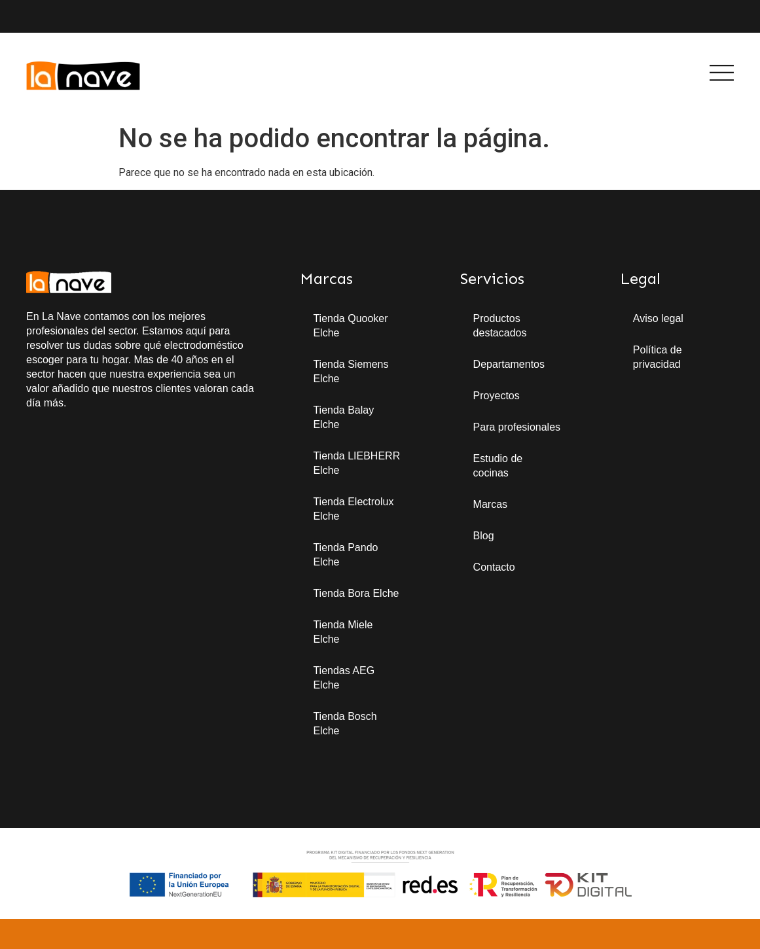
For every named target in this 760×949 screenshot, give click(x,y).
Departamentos (509, 364)
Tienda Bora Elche (356, 593)
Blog (483, 535)
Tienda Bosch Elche (344, 723)
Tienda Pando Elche (345, 554)
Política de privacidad (657, 357)
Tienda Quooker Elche (350, 325)
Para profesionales (516, 427)
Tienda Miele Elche (342, 632)
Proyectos (496, 395)
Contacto (494, 567)
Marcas (490, 504)
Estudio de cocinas (498, 465)
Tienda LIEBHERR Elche (356, 463)
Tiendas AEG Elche (343, 677)
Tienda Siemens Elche (350, 371)
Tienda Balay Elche (343, 417)
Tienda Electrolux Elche (353, 509)
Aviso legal (658, 318)
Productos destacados (500, 325)
